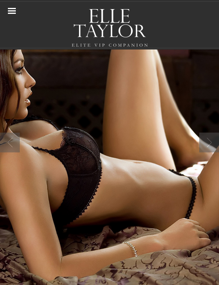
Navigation (12, 11)
